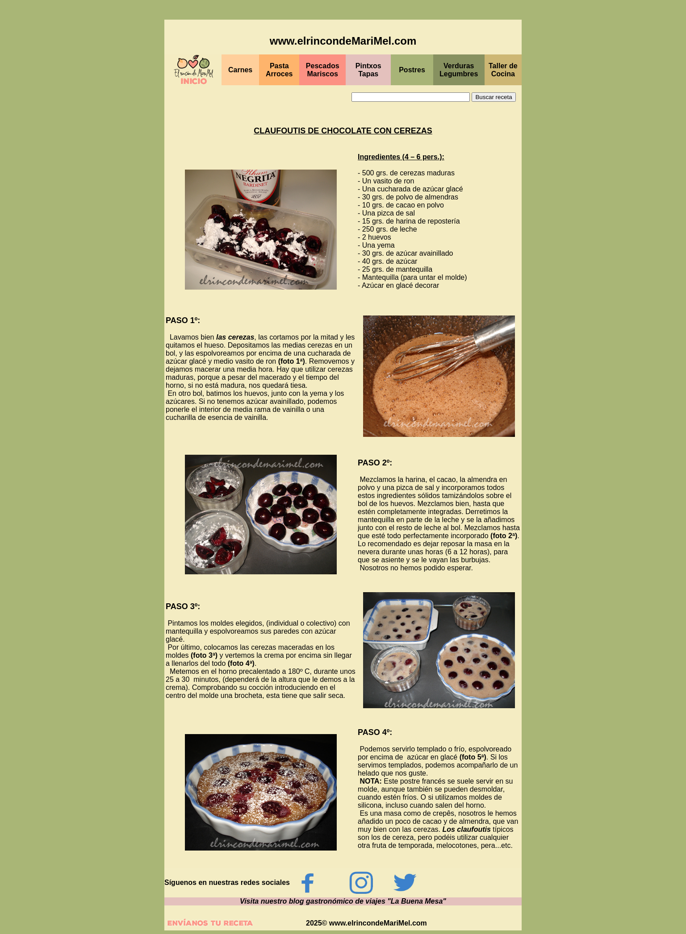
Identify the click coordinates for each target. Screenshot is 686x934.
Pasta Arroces (279, 70)
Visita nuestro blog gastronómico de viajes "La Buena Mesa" (343, 901)
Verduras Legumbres (458, 70)
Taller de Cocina (503, 70)
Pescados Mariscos (322, 70)
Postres (412, 70)
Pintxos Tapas (368, 70)
